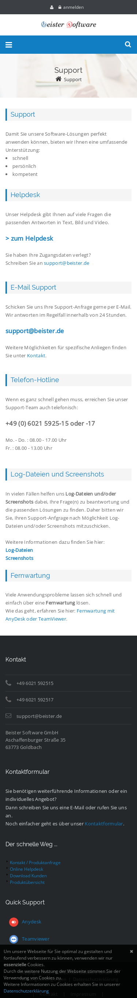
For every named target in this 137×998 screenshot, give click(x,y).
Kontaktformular (104, 823)
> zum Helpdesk (29, 238)
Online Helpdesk (26, 869)
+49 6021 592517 (35, 699)
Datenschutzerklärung (26, 991)
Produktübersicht (27, 882)
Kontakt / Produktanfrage (35, 862)
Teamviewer (29, 938)
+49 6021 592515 (35, 683)
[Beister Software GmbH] (68, 25)
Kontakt (36, 355)
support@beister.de (66, 263)
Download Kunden (28, 876)
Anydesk (31, 921)
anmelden (73, 7)
